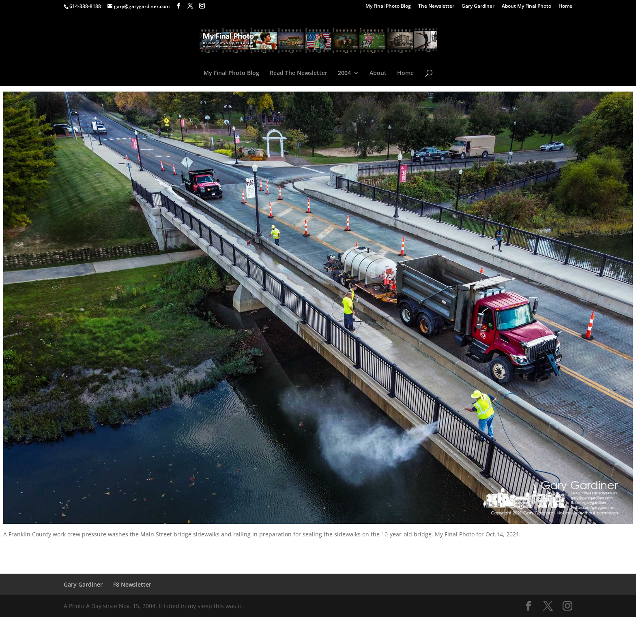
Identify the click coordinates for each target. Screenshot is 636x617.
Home (565, 6)
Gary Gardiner (478, 6)
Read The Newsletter (298, 73)
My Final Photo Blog (388, 6)
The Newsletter (436, 6)
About (378, 73)
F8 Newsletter (132, 584)
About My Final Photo (526, 6)
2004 (344, 73)
